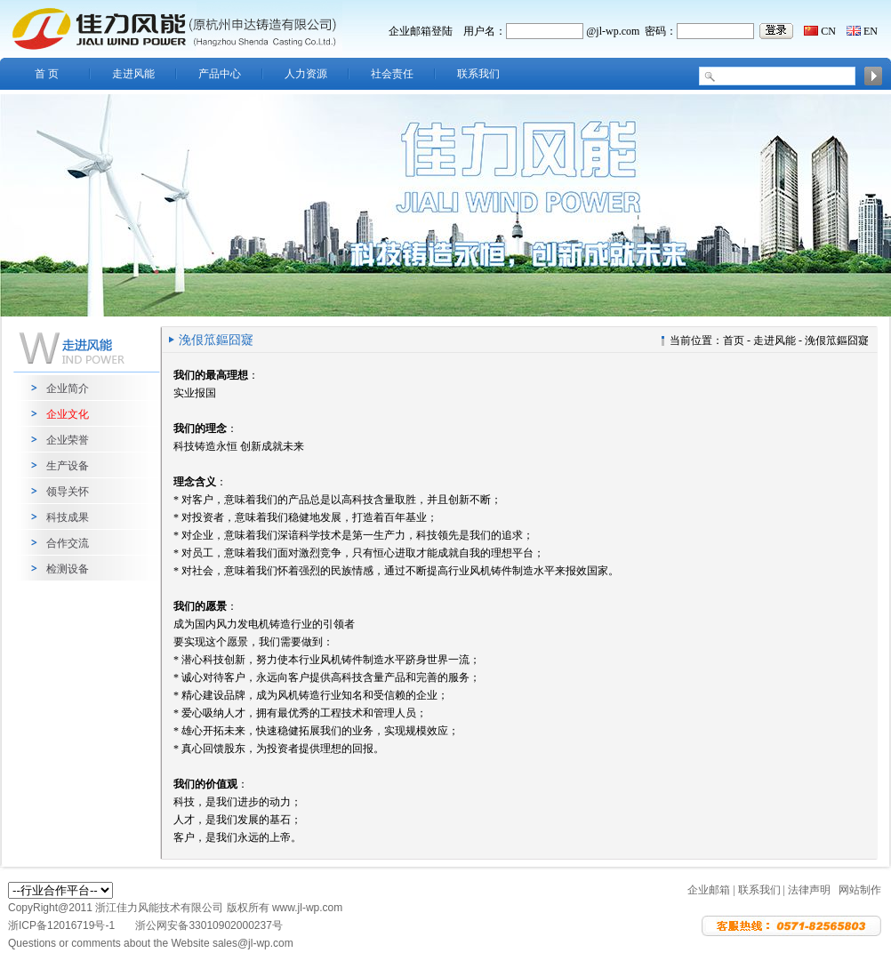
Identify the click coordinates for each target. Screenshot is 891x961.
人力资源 (306, 74)
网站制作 (860, 890)
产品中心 (219, 74)
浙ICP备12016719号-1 (62, 925)
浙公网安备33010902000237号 (208, 925)
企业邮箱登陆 (421, 31)
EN (870, 31)
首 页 (47, 74)
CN (828, 31)
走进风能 (133, 74)
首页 (733, 340)
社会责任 (392, 74)
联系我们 (478, 74)
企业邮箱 (708, 890)
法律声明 (809, 890)
